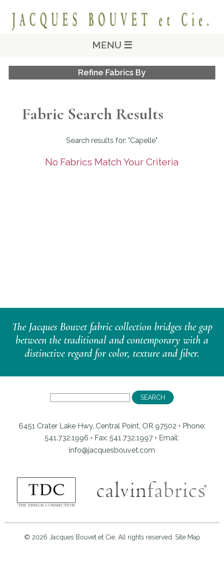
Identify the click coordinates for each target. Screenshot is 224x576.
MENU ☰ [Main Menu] (112, 45)
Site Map (187, 537)
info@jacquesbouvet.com (112, 450)
